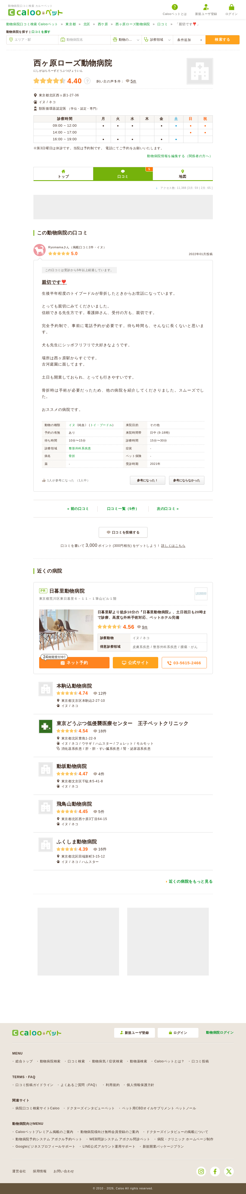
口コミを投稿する (126, 532)
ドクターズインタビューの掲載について (177, 1132)
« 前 (78, 509)
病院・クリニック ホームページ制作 (185, 1139)
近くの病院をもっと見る (191, 881)
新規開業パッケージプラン (163, 1146)
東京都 (71, 24)
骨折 (72, 456)
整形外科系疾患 (80, 448)
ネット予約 (76, 662)
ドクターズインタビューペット (91, 1108)
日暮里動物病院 (67, 591)
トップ (63, 176)
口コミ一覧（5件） (123, 509)
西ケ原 (103, 24)
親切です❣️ (54, 282)
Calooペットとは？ (169, 1061)
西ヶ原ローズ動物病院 (133, 24)
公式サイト (138, 662)
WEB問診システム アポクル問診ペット (119, 1139)
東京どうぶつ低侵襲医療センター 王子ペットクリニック (123, 723)
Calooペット (32, 24)
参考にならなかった (186, 480)
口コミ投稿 (200, 1061)
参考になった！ (147, 480)
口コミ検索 (76, 1061)
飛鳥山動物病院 (74, 804)
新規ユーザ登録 (206, 9)
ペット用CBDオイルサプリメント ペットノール (159, 1108)
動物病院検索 (50, 1061)
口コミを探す (41, 31)
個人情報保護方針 (140, 1085)
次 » (168, 509)
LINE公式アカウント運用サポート (109, 1146)
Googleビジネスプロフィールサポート (45, 1146)
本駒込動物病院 (74, 686)
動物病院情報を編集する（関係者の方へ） (180, 156)
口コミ (162, 24)
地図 (182, 176)
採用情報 (40, 1171)
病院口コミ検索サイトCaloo (37, 1108)
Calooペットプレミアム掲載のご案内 (44, 1132)
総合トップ (24, 1061)
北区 (86, 24)
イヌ (72, 425)
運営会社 (19, 1171)
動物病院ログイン (220, 1032)
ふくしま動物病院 (77, 841)
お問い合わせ (64, 1171)
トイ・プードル (101, 425)
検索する (222, 39)
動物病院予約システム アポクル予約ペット (48, 1139)
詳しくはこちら (173, 546)
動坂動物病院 (72, 766)
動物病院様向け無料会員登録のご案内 (109, 1132)
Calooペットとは (175, 9)
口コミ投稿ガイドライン (34, 1085)
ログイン (231, 9)
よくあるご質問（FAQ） (80, 1085)
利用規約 (113, 1085)
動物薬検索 (138, 1061)
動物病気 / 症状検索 (107, 1061)
